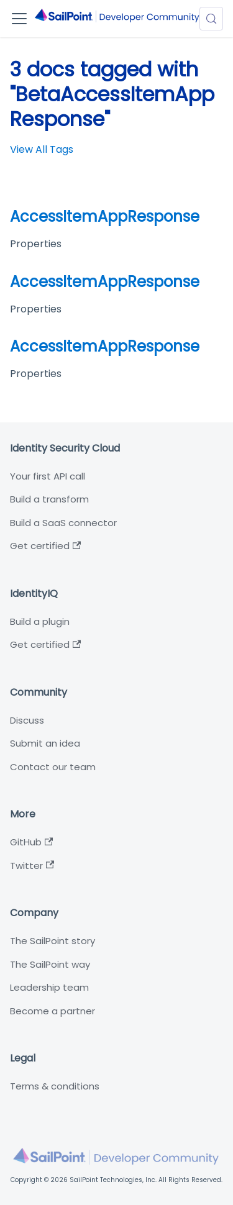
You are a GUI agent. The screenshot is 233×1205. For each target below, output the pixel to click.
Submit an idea (45, 743)
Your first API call (47, 476)
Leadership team (49, 987)
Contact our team (53, 766)
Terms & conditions (54, 1086)
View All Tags (41, 149)
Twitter (32, 865)
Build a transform (49, 499)
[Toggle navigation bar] (19, 18)
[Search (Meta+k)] (211, 18)
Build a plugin (40, 621)
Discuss (27, 720)
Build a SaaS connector (63, 522)
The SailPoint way (50, 964)
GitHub (31, 841)
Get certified (45, 545)
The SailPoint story (52, 940)
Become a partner (52, 1010)
